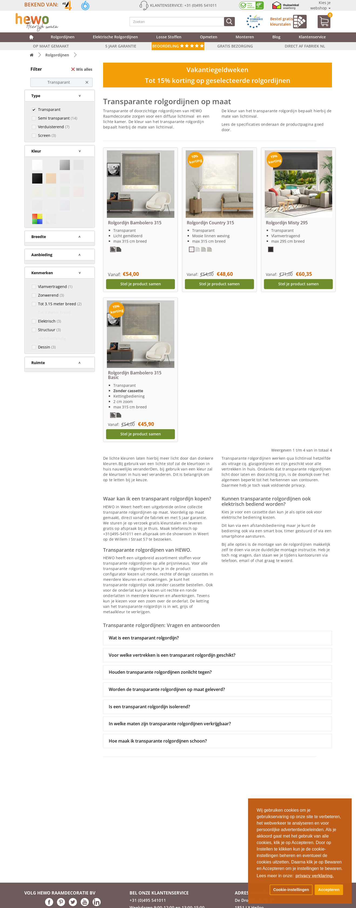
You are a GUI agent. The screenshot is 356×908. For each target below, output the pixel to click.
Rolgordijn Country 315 (210, 223)
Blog (276, 36)
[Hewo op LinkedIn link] (96, 904)
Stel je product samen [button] (140, 283)
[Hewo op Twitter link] (72, 904)
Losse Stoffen (168, 36)
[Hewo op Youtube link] (84, 904)
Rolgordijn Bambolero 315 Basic (134, 375)
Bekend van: (41, 4)
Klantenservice (312, 36)
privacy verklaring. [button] (315, 875)
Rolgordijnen (62, 36)
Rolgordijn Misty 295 (287, 223)
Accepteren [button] (328, 889)
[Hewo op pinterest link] (61, 904)
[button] (262, 890)
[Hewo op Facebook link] (49, 904)
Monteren (245, 36)
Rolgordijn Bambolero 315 (134, 223)
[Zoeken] (229, 21)
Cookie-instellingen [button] (291, 889)
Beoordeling (178, 46)
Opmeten (208, 36)
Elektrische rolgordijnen (115, 36)
